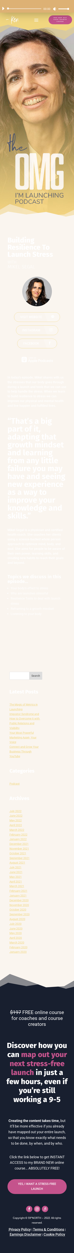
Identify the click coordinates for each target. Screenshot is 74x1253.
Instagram (31, 330)
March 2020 (16, 942)
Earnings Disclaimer (25, 1234)
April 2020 (15, 937)
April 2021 (15, 881)
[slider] (24, 8)
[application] (34, 9)
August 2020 (17, 919)
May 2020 (15, 933)
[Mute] (54, 9)
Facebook (31, 343)
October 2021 (17, 853)
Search (35, 675)
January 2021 (18, 895)
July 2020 (15, 923)
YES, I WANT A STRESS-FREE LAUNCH (37, 1186)
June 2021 (15, 872)
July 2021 (15, 867)
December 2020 (19, 900)
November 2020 (19, 905)
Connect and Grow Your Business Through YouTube (24, 751)
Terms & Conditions (48, 1229)
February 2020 (18, 947)
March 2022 (16, 829)
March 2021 (16, 886)
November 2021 (19, 848)
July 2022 (15, 811)
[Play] (3, 8)
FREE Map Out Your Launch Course (60, 19)
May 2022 (15, 820)
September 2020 (19, 914)
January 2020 (18, 951)
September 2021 (19, 858)
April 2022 (15, 825)
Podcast (14, 783)
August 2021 (17, 862)
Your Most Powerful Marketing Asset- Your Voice (23, 737)
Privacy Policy (20, 1229)
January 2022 (18, 839)
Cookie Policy (54, 1234)
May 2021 (15, 876)
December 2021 (19, 843)
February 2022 (18, 834)
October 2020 (17, 909)
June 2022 (15, 815)
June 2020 (15, 928)
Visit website (31, 317)
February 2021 (18, 890)
